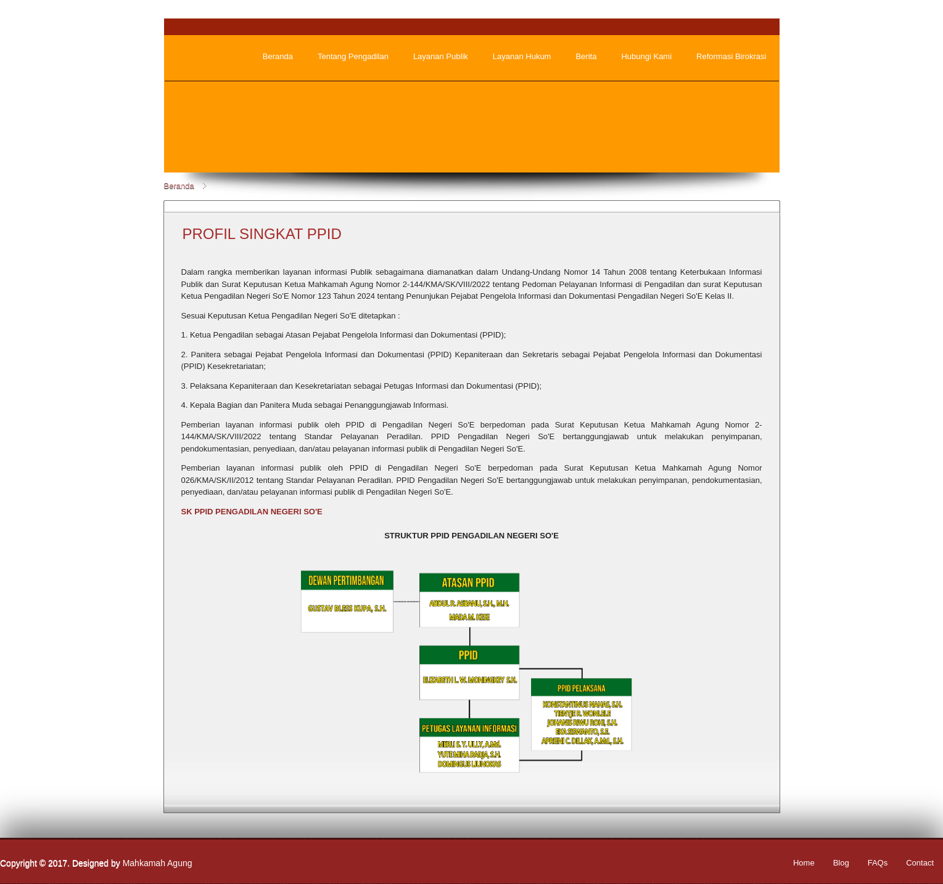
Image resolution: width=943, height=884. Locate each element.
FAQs (878, 862)
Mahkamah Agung (157, 863)
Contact (920, 862)
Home (804, 862)
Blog (841, 862)
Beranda (179, 185)
